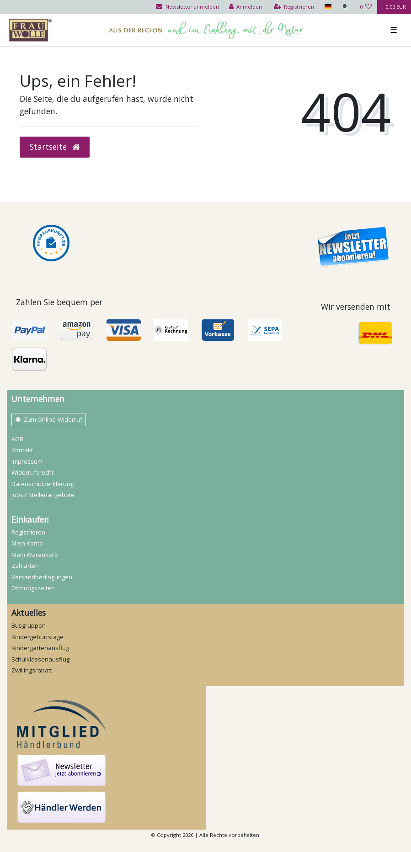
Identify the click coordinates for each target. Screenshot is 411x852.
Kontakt (22, 450)
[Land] (327, 7)
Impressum (27, 461)
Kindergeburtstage (37, 637)
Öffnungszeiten (33, 588)
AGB (17, 439)
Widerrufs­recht (32, 472)
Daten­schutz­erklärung (42, 484)
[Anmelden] (245, 7)
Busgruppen (28, 625)
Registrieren (28, 532)
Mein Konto (27, 543)
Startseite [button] (55, 146)
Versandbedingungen (41, 577)
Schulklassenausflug (40, 659)
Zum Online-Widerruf (48, 419)
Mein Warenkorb (34, 554)
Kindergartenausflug (40, 648)
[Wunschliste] (366, 7)
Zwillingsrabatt (31, 670)
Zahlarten (25, 565)
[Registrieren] (294, 7)
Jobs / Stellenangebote (43, 495)
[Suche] (345, 7)
